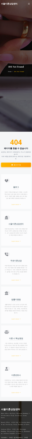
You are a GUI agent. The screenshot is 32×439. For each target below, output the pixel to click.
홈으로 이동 (16, 165)
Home (10, 71)
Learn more (16, 208)
